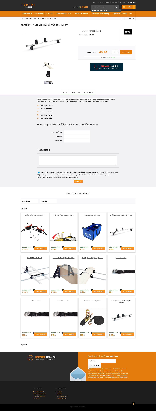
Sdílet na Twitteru (126, 18)
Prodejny (114, 2)
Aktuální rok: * (59, 140)
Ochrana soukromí (62, 396)
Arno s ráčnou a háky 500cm (92, 301)
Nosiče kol (49, 14)
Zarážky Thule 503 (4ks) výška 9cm (92, 258)
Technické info (75, 92)
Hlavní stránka (94, 2)
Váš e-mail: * (59, 136)
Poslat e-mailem (130, 18)
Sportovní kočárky (119, 14)
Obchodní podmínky (103, 2)
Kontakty (122, 2)
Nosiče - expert (29, 18)
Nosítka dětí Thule (81, 14)
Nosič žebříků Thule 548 (34, 258)
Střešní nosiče (27, 14)
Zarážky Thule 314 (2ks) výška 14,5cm (121, 215)
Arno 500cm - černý (63, 301)
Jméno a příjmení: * (57, 132)
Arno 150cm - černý (121, 258)
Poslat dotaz (88, 92)
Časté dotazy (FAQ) (39, 396)
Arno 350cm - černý (34, 301)
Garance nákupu (39, 391)
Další (132, 13)
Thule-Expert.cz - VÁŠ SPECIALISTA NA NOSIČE (31, 5)
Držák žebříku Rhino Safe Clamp (63, 215)
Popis (65, 92)
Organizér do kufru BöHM (92, 215)
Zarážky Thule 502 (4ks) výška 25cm (64, 258)
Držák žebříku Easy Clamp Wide (34, 215)
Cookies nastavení (62, 398)
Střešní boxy (38, 14)
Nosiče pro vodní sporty (100, 14)
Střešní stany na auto (63, 14)
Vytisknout (133, 18)
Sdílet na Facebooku (123, 18)
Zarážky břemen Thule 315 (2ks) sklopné (121, 301)
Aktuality (59, 391)
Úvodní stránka (22, 18)
